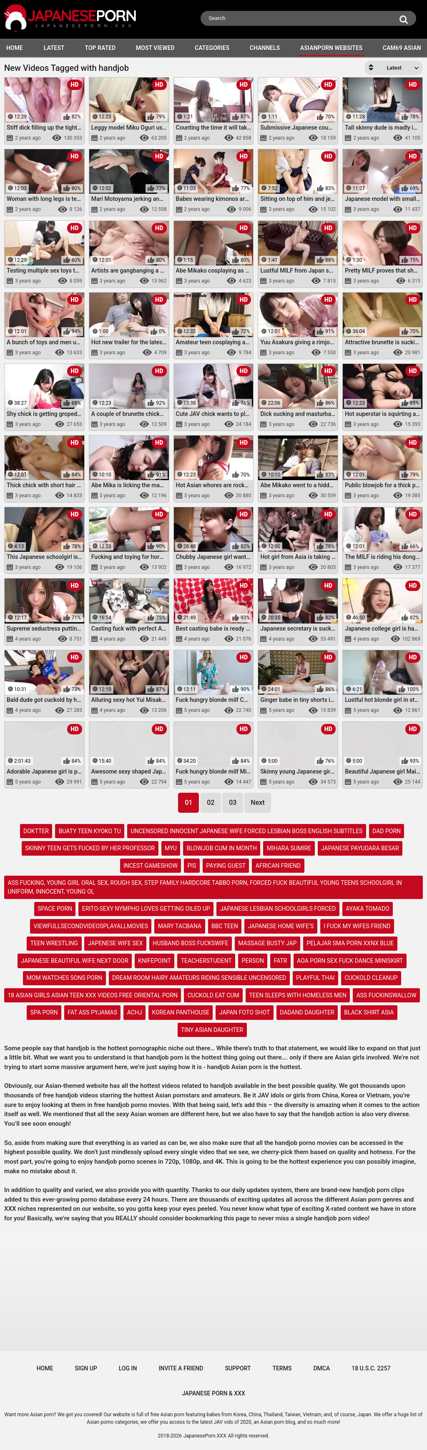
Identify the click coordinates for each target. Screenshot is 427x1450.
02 (210, 802)
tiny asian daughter (212, 1030)
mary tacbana (179, 926)
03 (232, 802)
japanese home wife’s (281, 926)
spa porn (44, 1012)
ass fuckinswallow (387, 995)
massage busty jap (267, 943)
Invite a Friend (181, 1368)
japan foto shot (244, 1012)
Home (45, 1368)
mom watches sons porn (65, 977)
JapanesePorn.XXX (204, 1436)
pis (192, 865)
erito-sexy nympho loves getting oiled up (146, 908)
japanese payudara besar (360, 848)
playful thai (315, 977)
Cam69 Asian (402, 48)
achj (134, 1012)
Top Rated (100, 48)
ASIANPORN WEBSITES (331, 48)
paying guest (226, 865)
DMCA (321, 1368)
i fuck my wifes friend (357, 926)
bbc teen (224, 926)
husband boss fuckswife (190, 943)
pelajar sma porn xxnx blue (350, 943)
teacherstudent (206, 960)
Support (238, 1368)
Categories (212, 48)
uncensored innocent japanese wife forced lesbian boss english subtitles (247, 831)
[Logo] (71, 19)
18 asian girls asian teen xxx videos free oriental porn (93, 995)
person (253, 960)
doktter (36, 831)
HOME (14, 48)
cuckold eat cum (213, 995)
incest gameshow (150, 865)
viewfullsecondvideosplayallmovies (90, 926)
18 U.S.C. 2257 (371, 1368)
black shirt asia (369, 1012)
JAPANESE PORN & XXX (213, 1393)
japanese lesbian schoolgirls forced (278, 908)
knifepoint (154, 960)
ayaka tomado (367, 908)
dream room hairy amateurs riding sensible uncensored (199, 977)
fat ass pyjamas (92, 1012)
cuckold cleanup (370, 977)
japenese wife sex (115, 943)
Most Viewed (155, 48)
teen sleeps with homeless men (298, 995)
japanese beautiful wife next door (74, 960)
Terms (281, 1368)
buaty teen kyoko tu (90, 831)
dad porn (386, 831)
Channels (265, 48)
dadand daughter (307, 1012)
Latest (54, 48)
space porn (55, 908)
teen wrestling (54, 943)
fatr (280, 960)
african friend (278, 865)
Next (257, 802)
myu (171, 848)
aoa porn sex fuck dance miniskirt (350, 960)
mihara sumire (289, 848)
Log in (128, 1368)
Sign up (86, 1368)
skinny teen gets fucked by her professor (90, 848)
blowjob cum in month (222, 848)
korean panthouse (180, 1012)
